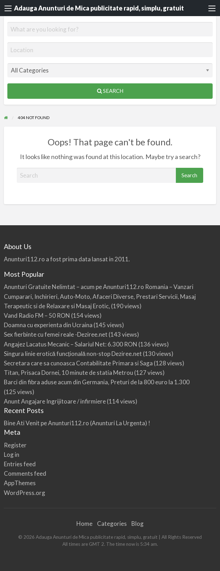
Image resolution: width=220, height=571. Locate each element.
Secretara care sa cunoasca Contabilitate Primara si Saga (78, 363)
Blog (137, 523)
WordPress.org (24, 492)
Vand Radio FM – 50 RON (37, 315)
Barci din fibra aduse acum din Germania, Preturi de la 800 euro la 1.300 (97, 382)
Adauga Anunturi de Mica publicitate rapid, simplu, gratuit (99, 8)
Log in (11, 454)
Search (110, 91)
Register (15, 445)
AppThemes (20, 483)
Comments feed (25, 473)
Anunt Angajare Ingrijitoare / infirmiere (55, 401)
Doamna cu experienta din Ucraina (48, 325)
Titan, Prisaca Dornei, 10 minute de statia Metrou (68, 372)
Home (84, 523)
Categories (112, 523)
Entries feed (20, 464)
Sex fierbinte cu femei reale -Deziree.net (56, 334)
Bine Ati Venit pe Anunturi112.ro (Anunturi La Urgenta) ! (77, 423)
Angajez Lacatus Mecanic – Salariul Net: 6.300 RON (70, 344)
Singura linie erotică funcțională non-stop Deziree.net (73, 353)
